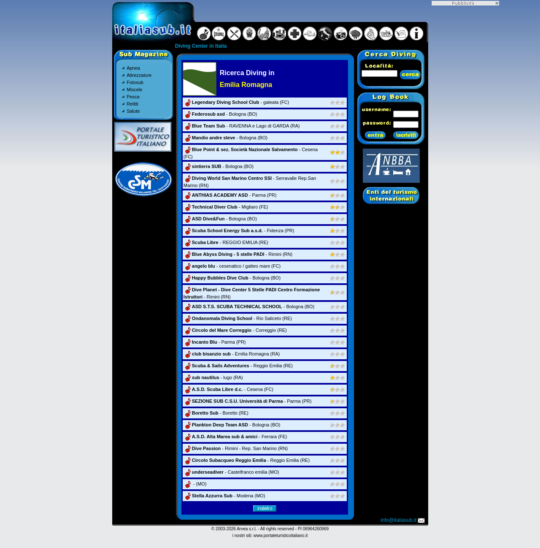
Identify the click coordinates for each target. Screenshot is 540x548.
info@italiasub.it (403, 520)
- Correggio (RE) (235, 330)
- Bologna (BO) (220, 114)
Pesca (133, 96)
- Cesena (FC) (228, 389)
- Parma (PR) (230, 195)
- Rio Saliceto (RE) (238, 318)
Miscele (134, 89)
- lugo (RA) (213, 377)
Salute (133, 111)
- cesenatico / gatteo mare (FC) (232, 266)
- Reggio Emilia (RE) (238, 365)
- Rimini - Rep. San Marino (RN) (236, 448)
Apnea (133, 68)
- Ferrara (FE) (235, 436)
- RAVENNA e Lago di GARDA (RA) (242, 125)
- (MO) (195, 483)
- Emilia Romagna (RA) (232, 353)
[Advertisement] (465, 132)
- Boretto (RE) (216, 412)
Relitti (132, 103)
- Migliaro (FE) (226, 206)
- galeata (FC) (236, 102)
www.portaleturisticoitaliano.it (281, 535)
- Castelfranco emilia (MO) (231, 472)
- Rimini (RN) (238, 254)
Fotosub (135, 82)
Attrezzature (139, 75)
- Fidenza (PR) (239, 230)
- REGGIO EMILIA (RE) (226, 242)
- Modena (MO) (224, 495)
